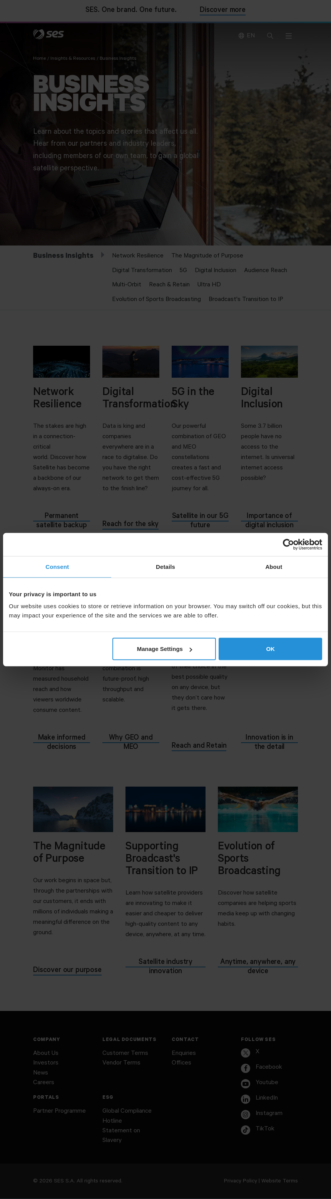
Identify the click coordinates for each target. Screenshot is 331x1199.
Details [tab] (165, 566)
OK (270, 649)
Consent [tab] (57, 566)
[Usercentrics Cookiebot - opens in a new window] (288, 544)
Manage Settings (164, 649)
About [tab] (273, 566)
